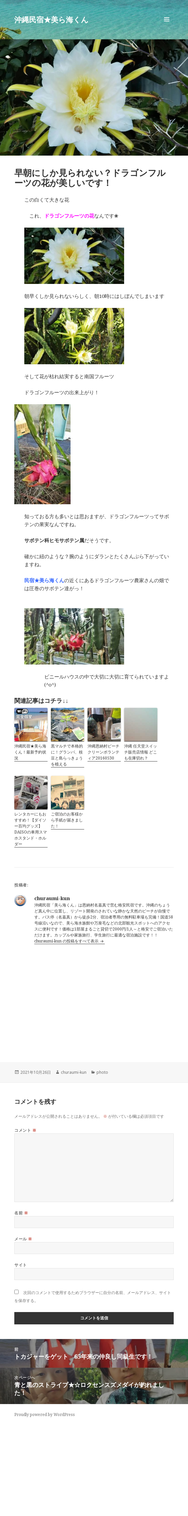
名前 (21, 1213)
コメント (25, 1130)
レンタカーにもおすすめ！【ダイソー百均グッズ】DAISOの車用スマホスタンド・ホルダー (30, 829)
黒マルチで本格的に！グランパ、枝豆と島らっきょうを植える (67, 755)
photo (102, 1072)
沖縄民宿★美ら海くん (51, 19)
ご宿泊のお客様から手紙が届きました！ (67, 820)
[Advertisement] (94, 997)
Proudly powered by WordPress (44, 1414)
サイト (20, 1265)
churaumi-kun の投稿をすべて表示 (66, 941)
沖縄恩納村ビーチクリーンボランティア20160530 (103, 752)
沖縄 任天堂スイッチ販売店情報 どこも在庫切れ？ (140, 752)
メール (23, 1239)
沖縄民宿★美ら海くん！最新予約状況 (30, 752)
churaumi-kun (74, 1072)
